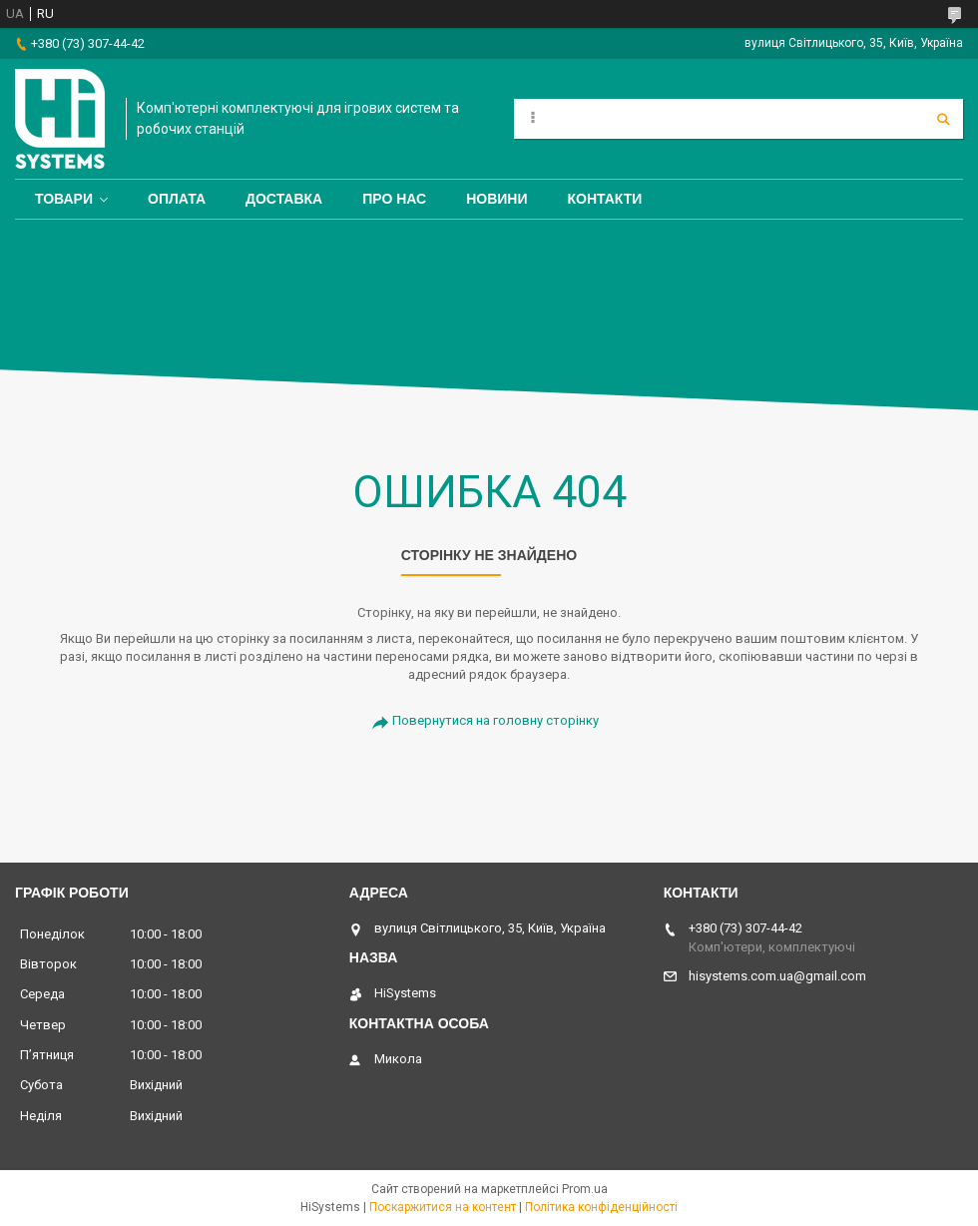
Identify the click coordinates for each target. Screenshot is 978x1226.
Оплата (177, 199)
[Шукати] (943, 119)
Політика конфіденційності (601, 1207)
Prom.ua (585, 1189)
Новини (496, 199)
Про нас (394, 199)
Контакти (605, 199)
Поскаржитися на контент (442, 1207)
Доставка (283, 199)
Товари (64, 199)
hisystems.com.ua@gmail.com (777, 975)
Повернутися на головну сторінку (495, 720)
